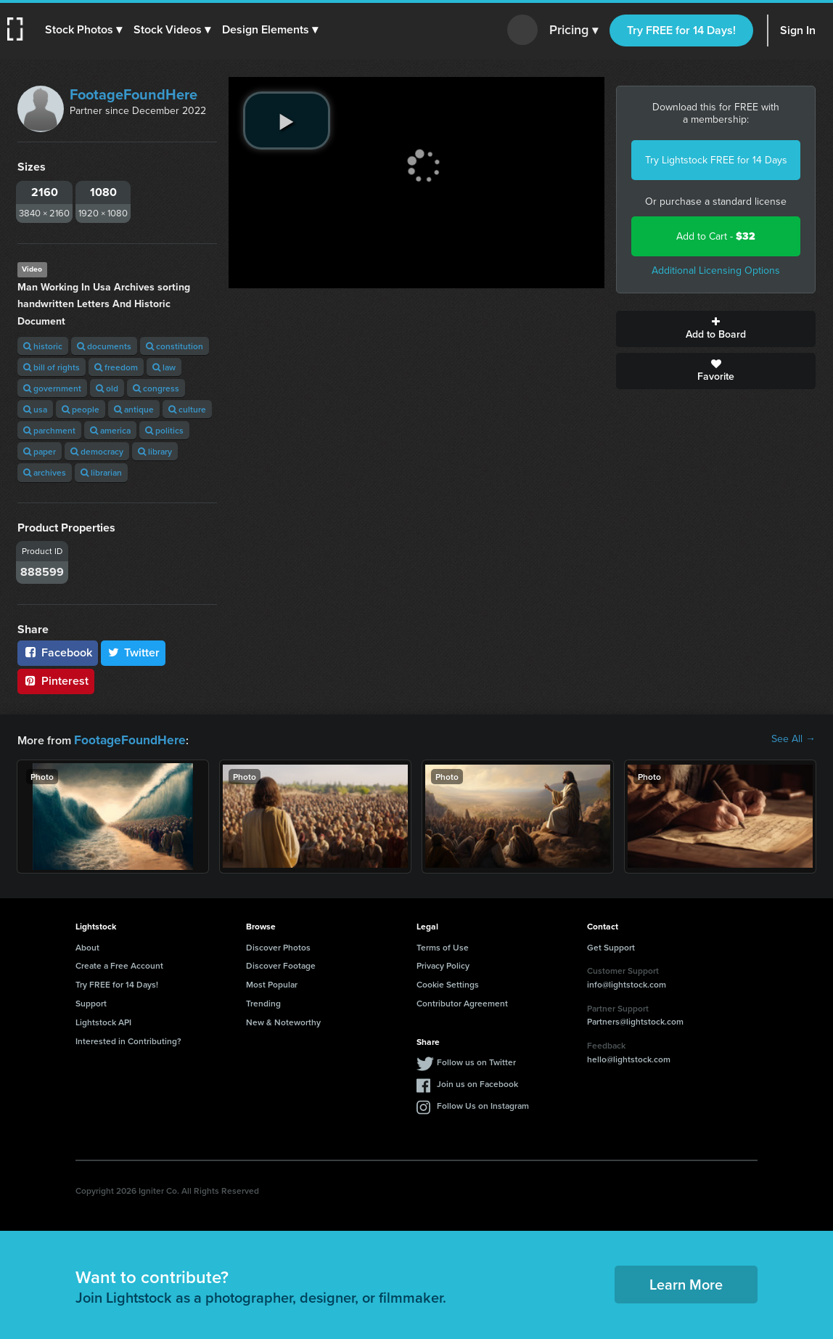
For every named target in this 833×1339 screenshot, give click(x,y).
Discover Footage (281, 964)
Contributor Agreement (462, 1002)
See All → (793, 739)
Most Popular (272, 983)
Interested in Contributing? (128, 1039)
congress (156, 388)
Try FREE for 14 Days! (681, 30)
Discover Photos (278, 946)
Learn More (686, 1282)
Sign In (798, 30)
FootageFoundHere (133, 94)
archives (44, 472)
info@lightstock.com (626, 983)
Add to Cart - (715, 236)
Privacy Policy (442, 964)
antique (134, 409)
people (80, 409)
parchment (49, 430)
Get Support (611, 946)
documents (104, 346)
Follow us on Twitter (476, 1060)
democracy (96, 451)
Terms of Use (442, 946)
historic (42, 346)
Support (91, 1002)
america (110, 430)
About (87, 946)
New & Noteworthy (283, 1020)
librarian (101, 472)
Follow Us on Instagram (483, 1104)
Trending (263, 1002)
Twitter (133, 652)
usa (35, 409)
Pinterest (56, 680)
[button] (84, 30)
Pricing (573, 30)
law (164, 367)
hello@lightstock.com (628, 1057)
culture (187, 409)
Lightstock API (103, 1020)
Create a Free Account (119, 964)
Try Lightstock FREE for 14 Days (716, 160)
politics (164, 430)
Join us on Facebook (477, 1082)
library (155, 451)
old (107, 388)
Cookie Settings (447, 983)
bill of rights (51, 367)
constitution (174, 346)
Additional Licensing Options (716, 270)
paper (39, 451)
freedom (116, 367)
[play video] (286, 120)
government (52, 388)
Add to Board (715, 329)
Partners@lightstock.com (635, 1020)
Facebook (57, 652)
